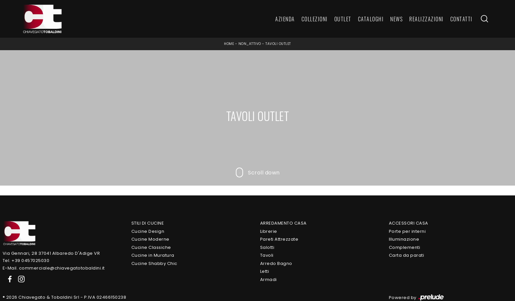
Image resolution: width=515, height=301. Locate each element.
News (396, 19)
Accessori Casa (408, 223)
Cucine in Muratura (152, 255)
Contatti (461, 19)
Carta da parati (406, 255)
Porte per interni (407, 231)
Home (229, 43)
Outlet (342, 19)
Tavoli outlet (278, 43)
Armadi (268, 279)
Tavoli (267, 255)
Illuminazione (404, 239)
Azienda (285, 19)
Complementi (404, 247)
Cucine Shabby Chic (154, 263)
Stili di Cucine (147, 223)
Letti (264, 271)
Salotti (267, 247)
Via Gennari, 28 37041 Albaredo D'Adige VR (51, 253)
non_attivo (249, 43)
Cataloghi (371, 19)
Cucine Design (148, 231)
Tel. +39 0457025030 (26, 260)
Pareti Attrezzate (279, 239)
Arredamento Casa (283, 223)
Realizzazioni (426, 19)
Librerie (268, 231)
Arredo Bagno (276, 263)
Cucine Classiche (151, 247)
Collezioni (315, 19)
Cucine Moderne (150, 239)
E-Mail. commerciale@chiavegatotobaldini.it (54, 268)
